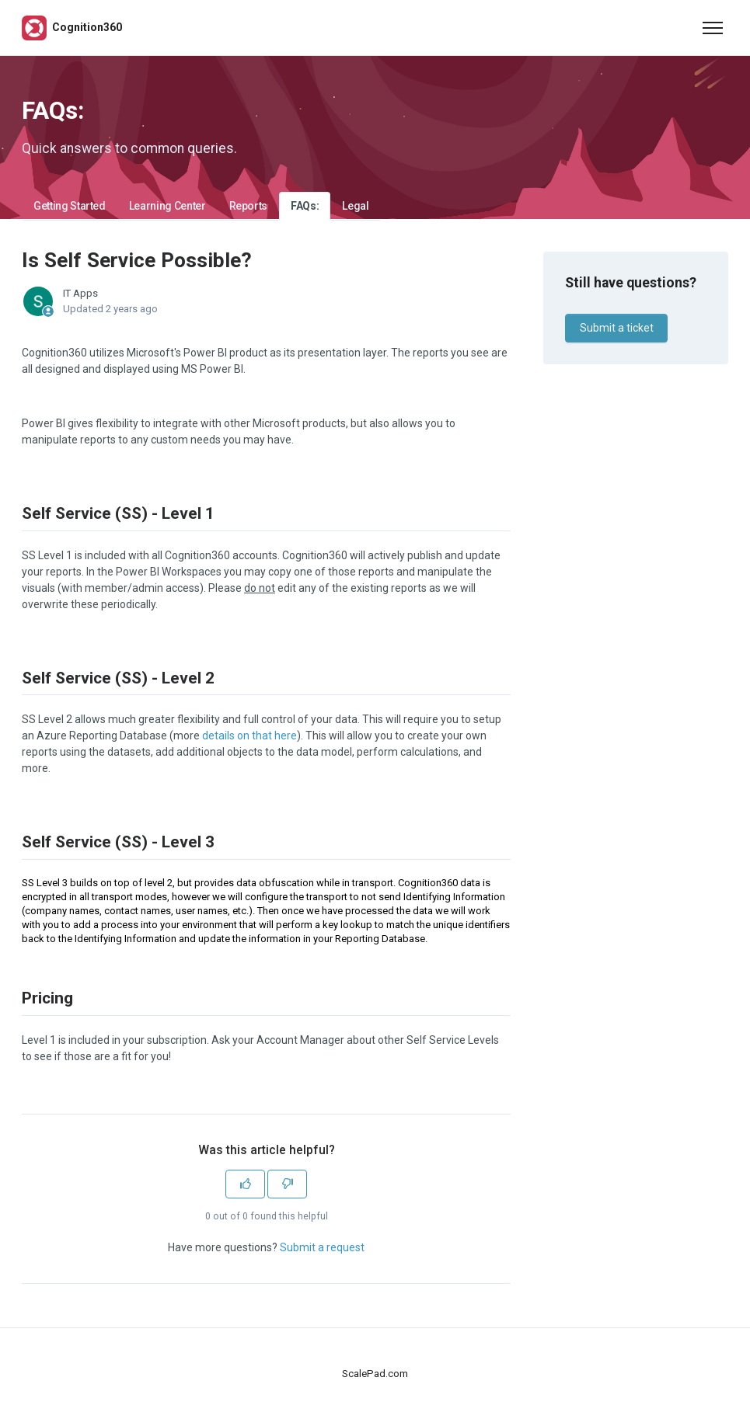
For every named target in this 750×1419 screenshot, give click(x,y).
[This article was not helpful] (287, 1184)
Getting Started (69, 206)
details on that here (249, 735)
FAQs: (305, 206)
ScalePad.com (375, 1373)
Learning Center (167, 206)
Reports (248, 206)
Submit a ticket (617, 328)
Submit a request (322, 1247)
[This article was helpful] (245, 1184)
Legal (355, 206)
